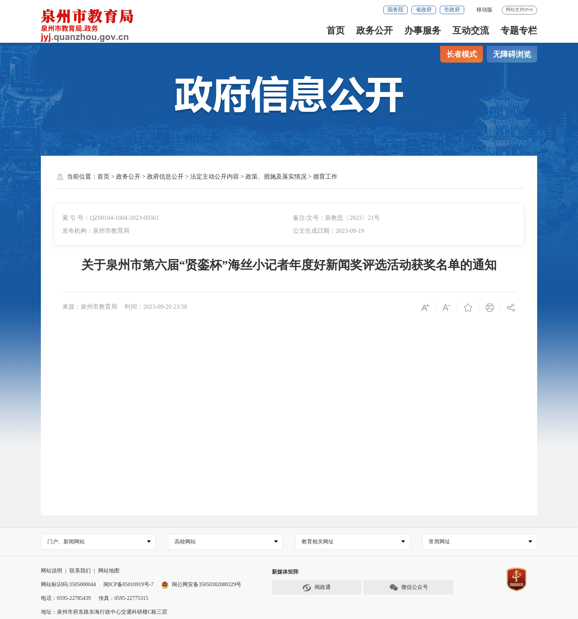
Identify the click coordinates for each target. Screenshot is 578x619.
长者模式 (461, 54)
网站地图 (108, 571)
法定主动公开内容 (214, 176)
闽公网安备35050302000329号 (201, 584)
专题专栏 (519, 30)
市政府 (452, 10)
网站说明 (51, 571)
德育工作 (325, 176)
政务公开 (374, 30)
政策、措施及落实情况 (276, 176)
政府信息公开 (165, 176)
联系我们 (80, 571)
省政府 (424, 10)
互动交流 (470, 30)
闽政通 (316, 587)
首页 (335, 30)
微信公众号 (408, 587)
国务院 (395, 10)
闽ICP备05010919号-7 (128, 584)
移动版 (484, 10)
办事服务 (422, 30)
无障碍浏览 (512, 54)
